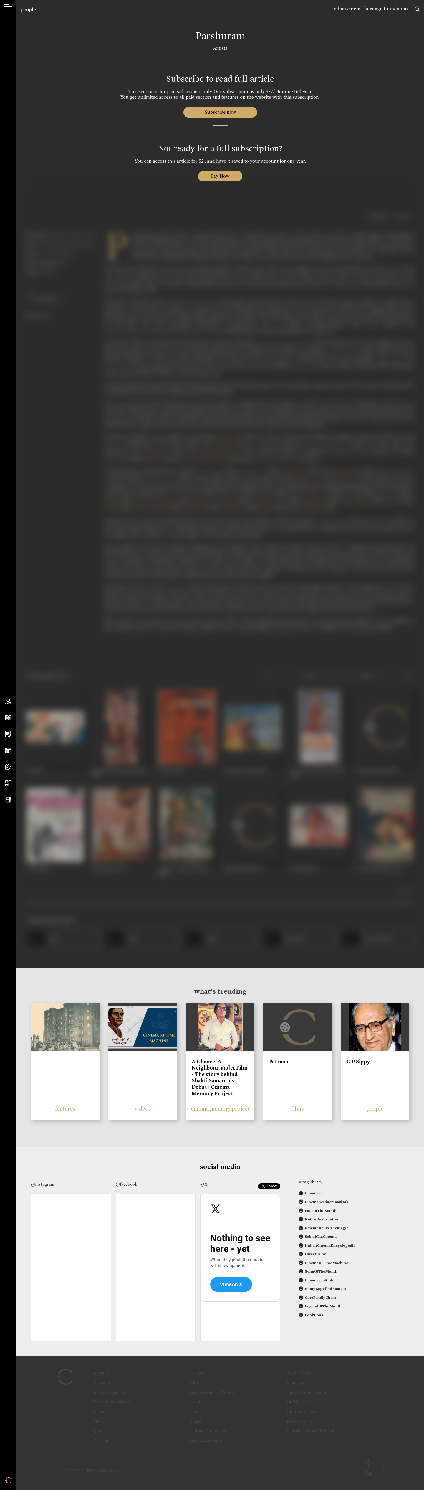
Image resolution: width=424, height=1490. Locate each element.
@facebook (126, 1184)
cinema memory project (220, 1108)
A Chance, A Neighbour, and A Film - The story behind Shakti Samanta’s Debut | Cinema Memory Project (219, 1077)
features (65, 1108)
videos (143, 1108)
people (28, 9)
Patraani (279, 1061)
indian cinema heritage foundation (370, 9)
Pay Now (220, 176)
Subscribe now (220, 112)
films (297, 1108)
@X (204, 1184)
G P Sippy (358, 1061)
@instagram (42, 1184)
